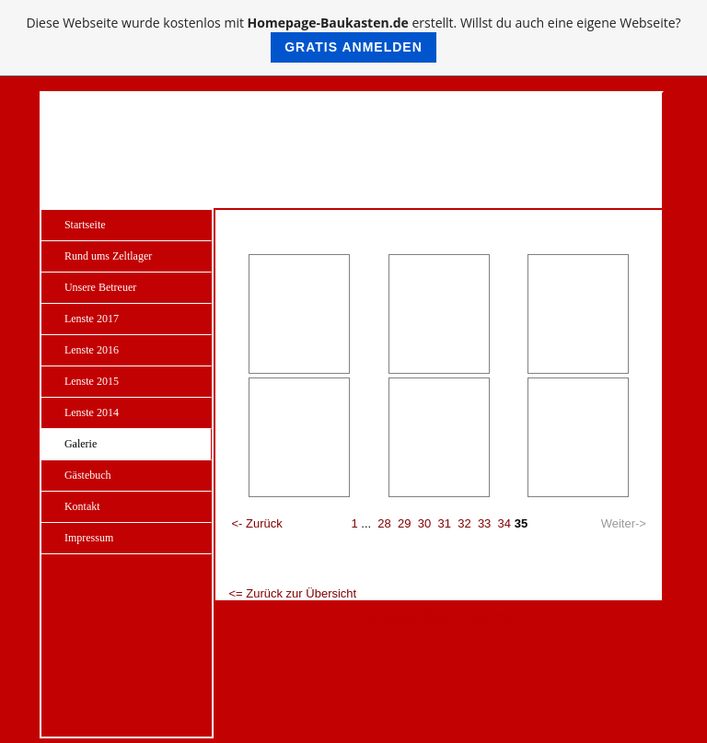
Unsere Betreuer (100, 287)
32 (464, 523)
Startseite (85, 224)
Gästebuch (87, 475)
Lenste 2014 (91, 412)
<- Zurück (256, 523)
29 (404, 523)
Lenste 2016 (91, 349)
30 (424, 523)
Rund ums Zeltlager (108, 256)
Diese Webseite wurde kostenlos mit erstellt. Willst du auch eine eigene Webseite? (353, 38)
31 (443, 523)
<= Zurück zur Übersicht (292, 593)
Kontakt (82, 506)
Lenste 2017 (91, 318)
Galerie (80, 443)
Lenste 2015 (91, 381)
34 (504, 523)
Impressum (88, 537)
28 (383, 523)
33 (484, 523)
